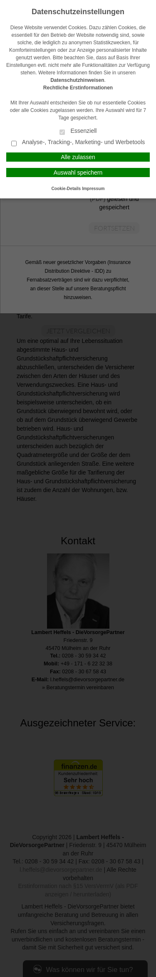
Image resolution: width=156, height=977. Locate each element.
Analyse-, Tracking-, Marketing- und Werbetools (78, 142)
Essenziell (78, 131)
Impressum (93, 188)
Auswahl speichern (78, 172)
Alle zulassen (78, 157)
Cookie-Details (66, 188)
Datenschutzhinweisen (77, 80)
